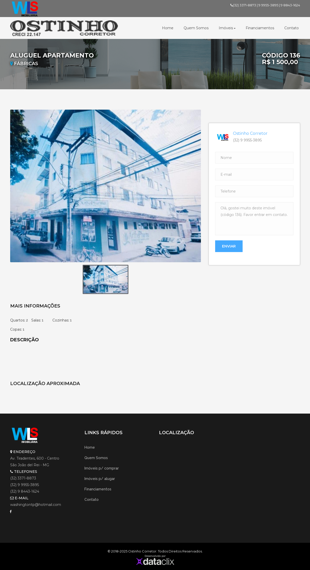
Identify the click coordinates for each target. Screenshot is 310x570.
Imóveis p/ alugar (99, 479)
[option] (105, 186)
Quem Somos (196, 28)
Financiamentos (260, 28)
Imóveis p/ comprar (101, 468)
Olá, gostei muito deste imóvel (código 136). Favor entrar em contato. (254, 218)
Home (167, 28)
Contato (291, 28)
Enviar (229, 246)
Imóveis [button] (227, 28)
